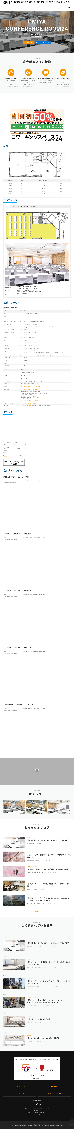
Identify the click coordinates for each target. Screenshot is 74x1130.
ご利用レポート (30, 900)
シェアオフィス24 (20, 1094)
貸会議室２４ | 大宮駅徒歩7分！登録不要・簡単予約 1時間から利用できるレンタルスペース (36, 3)
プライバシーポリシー (37, 1124)
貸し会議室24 (54, 1087)
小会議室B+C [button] (33, 608)
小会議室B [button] (20, 608)
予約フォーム (28, 42)
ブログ (28, 885)
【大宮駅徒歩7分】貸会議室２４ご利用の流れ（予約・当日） (48, 888)
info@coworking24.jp (37, 1114)
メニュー (69, 8)
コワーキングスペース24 (19, 1087)
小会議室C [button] (26, 608)
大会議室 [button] (6, 608)
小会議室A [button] (13, 608)
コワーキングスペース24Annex (54, 1094)
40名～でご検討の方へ (42, 42)
